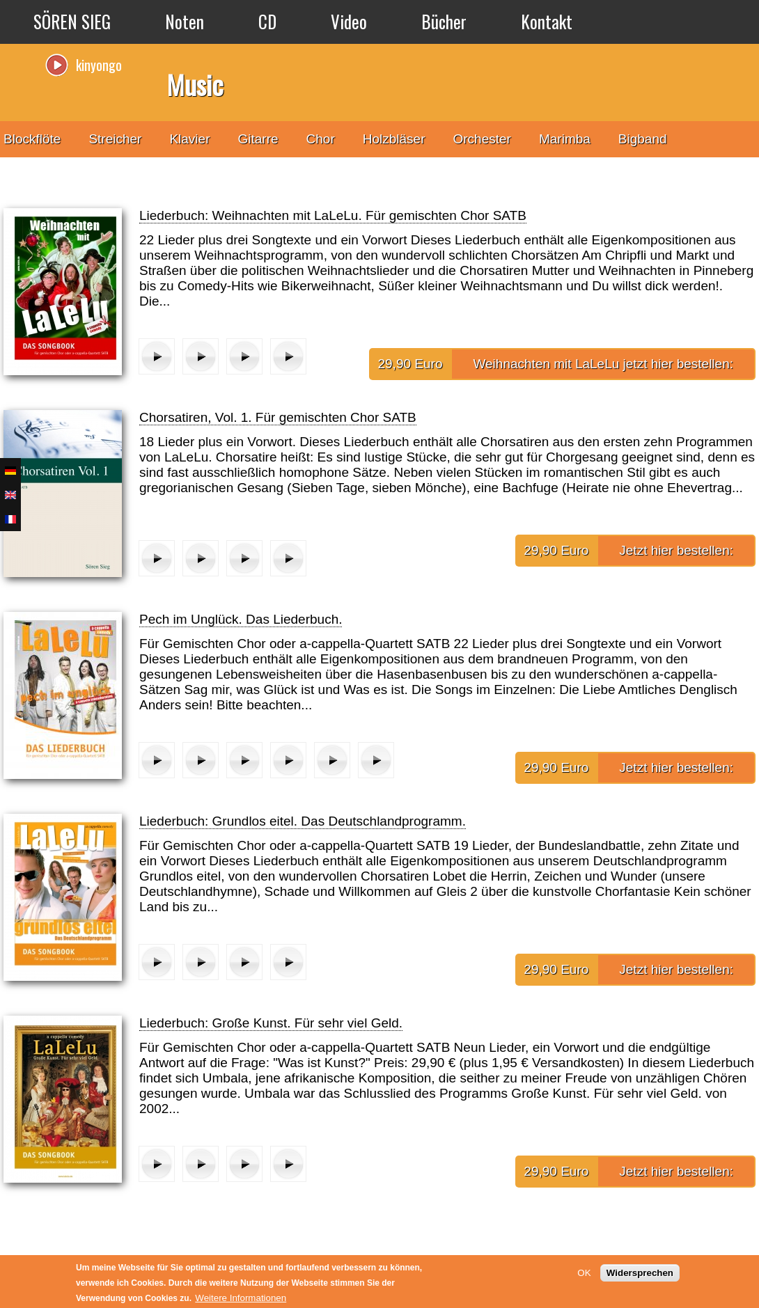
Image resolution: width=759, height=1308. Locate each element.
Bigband (642, 139)
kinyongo (99, 64)
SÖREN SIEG (72, 21)
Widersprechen (640, 1273)
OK (583, 1273)
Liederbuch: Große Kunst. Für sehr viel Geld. (270, 1023)
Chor (320, 139)
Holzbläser (394, 139)
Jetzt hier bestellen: (676, 550)
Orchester (482, 139)
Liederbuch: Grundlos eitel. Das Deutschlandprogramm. (302, 821)
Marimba (564, 139)
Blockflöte (32, 139)
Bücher (444, 21)
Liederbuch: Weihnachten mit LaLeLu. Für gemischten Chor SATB (332, 215)
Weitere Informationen (240, 1298)
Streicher (114, 139)
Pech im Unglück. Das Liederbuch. (240, 619)
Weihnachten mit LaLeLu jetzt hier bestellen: (603, 363)
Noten (184, 21)
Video (349, 21)
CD (267, 21)
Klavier (189, 139)
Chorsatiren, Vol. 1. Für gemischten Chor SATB (277, 417)
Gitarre (257, 139)
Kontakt (546, 21)
